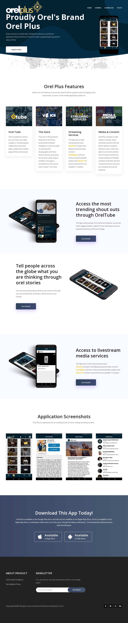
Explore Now (17, 49)
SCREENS (98, 8)
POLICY (119, 8)
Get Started (76, 590)
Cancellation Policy (13, 584)
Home (89, 8)
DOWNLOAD (109, 8)
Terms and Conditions (14, 580)
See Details (86, 239)
